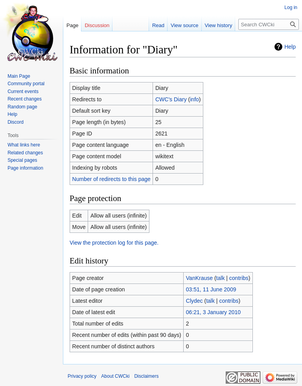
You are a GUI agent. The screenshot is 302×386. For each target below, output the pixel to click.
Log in (290, 7)
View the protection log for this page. (114, 243)
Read (158, 25)
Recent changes (24, 99)
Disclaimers (146, 376)
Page (72, 25)
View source (185, 25)
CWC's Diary (171, 99)
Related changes (25, 152)
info (194, 99)
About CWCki (115, 376)
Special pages (22, 160)
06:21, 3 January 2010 (213, 312)
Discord (15, 122)
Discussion (97, 25)
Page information (25, 168)
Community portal (25, 83)
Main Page (18, 76)
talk (220, 278)
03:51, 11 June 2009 (211, 289)
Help (290, 47)
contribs (239, 278)
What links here (23, 145)
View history (218, 25)
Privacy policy (82, 376)
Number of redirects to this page (111, 179)
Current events (23, 91)
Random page (22, 107)
